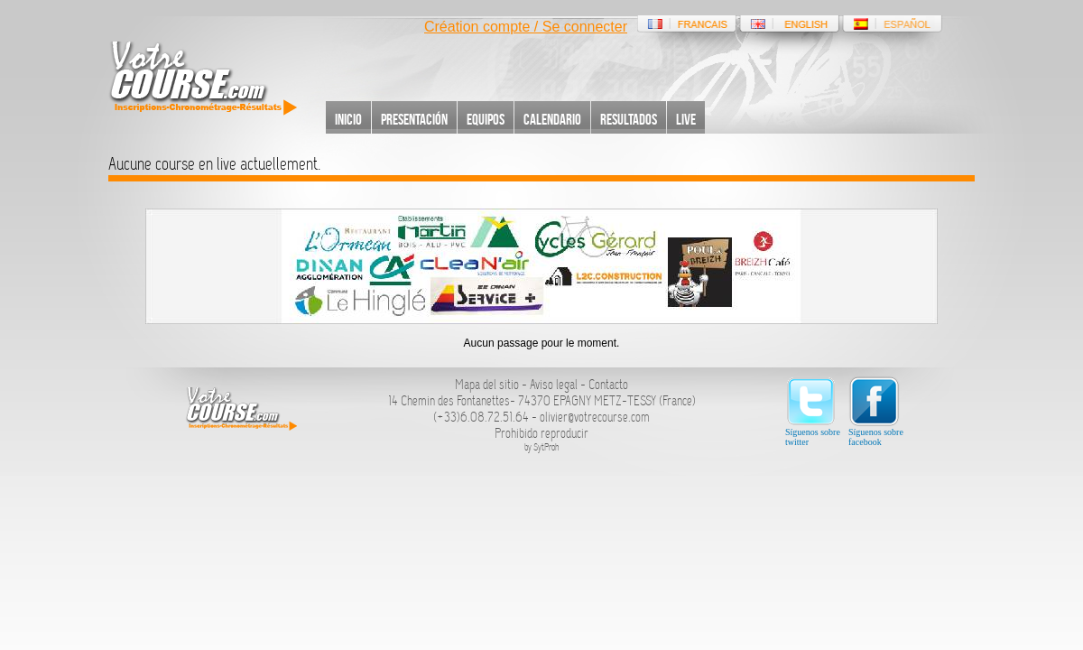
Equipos (485, 119)
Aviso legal (554, 384)
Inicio (348, 119)
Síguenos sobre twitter (812, 411)
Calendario (552, 119)
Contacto (608, 384)
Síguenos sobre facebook (875, 411)
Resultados (628, 119)
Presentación (414, 119)
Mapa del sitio (487, 384)
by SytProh (542, 447)
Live (686, 119)
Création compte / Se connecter (525, 26)
